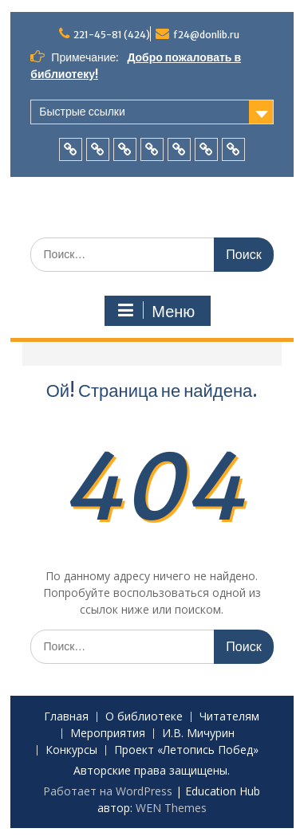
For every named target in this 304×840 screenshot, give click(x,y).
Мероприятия (107, 733)
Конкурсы (71, 750)
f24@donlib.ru (206, 35)
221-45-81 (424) (111, 35)
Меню (155, 310)
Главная (66, 717)
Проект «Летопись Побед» (186, 750)
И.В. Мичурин (198, 733)
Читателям (229, 717)
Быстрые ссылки (81, 111)
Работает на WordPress (107, 791)
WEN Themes (171, 807)
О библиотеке (144, 717)
